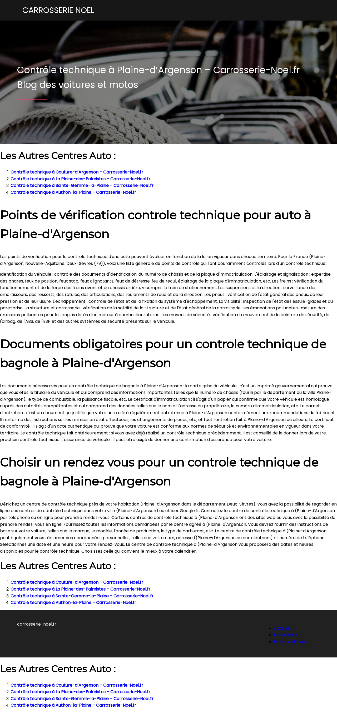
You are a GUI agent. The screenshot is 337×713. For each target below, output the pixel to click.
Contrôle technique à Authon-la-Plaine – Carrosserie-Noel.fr (73, 192)
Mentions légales (291, 642)
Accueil (281, 628)
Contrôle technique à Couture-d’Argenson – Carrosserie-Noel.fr (77, 172)
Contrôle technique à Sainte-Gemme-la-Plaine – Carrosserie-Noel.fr (82, 185)
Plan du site (285, 635)
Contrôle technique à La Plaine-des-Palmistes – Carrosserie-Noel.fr (80, 179)
